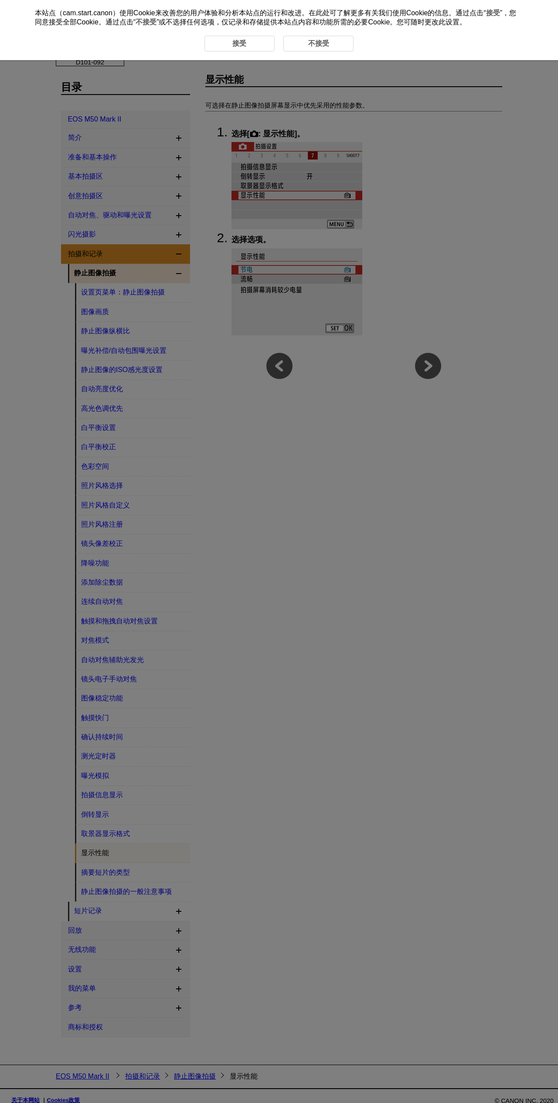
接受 (493, 13)
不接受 (146, 22)
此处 (323, 13)
